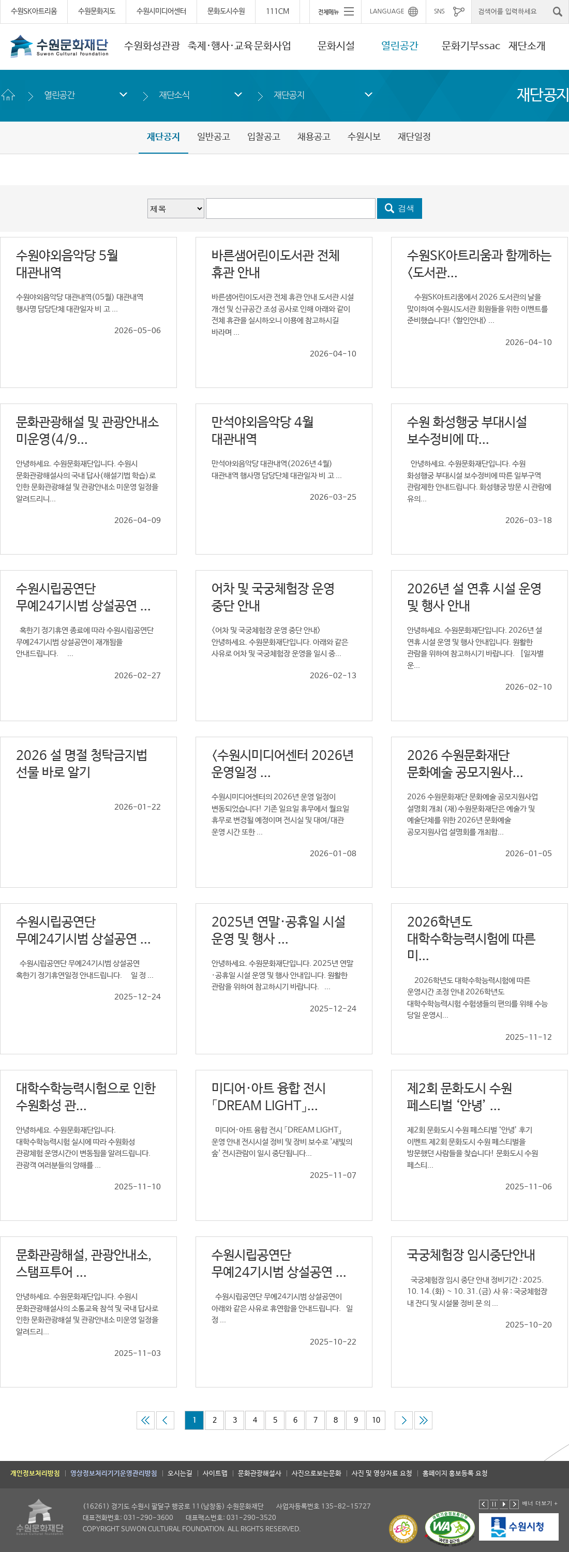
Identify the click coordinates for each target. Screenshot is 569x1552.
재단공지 (289, 95)
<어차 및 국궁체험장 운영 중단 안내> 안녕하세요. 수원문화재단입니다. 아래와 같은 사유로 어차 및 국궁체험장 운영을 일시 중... (280, 642)
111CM (277, 11)
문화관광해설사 (259, 1474)
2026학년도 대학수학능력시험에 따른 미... (471, 939)
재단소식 (174, 95)
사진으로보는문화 (316, 1474)
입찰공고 (263, 137)
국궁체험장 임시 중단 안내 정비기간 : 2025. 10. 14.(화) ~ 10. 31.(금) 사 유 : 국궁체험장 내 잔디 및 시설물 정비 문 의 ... (477, 1292)
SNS (439, 11)
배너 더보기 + (540, 1503)
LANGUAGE (387, 11)
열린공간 (399, 46)
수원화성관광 (152, 46)
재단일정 (414, 137)
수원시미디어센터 (161, 11)
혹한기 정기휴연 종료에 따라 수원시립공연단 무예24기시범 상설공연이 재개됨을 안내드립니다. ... (85, 642)
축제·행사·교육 (220, 46)
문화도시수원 (226, 11)
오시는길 (180, 1474)
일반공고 (213, 137)
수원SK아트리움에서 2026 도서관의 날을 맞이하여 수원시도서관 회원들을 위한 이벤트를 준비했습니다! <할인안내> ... (477, 309)
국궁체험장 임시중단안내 (471, 1255)
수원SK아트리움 (34, 11)
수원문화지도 (96, 11)
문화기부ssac (471, 46)
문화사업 (272, 46)
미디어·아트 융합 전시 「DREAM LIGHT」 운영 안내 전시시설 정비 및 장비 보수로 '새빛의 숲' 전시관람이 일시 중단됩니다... (282, 1142)
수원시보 (364, 137)
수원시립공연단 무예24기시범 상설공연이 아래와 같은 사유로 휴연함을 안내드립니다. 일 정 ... (282, 1308)
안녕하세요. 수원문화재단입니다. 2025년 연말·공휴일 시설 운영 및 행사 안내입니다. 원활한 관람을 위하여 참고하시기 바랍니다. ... (282, 975)
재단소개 (527, 46)
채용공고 (314, 137)
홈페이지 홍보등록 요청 (455, 1474)
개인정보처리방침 (35, 1474)
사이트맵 (215, 1474)
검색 (406, 208)
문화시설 (336, 46)
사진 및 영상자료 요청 (382, 1474)
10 (376, 1420)
